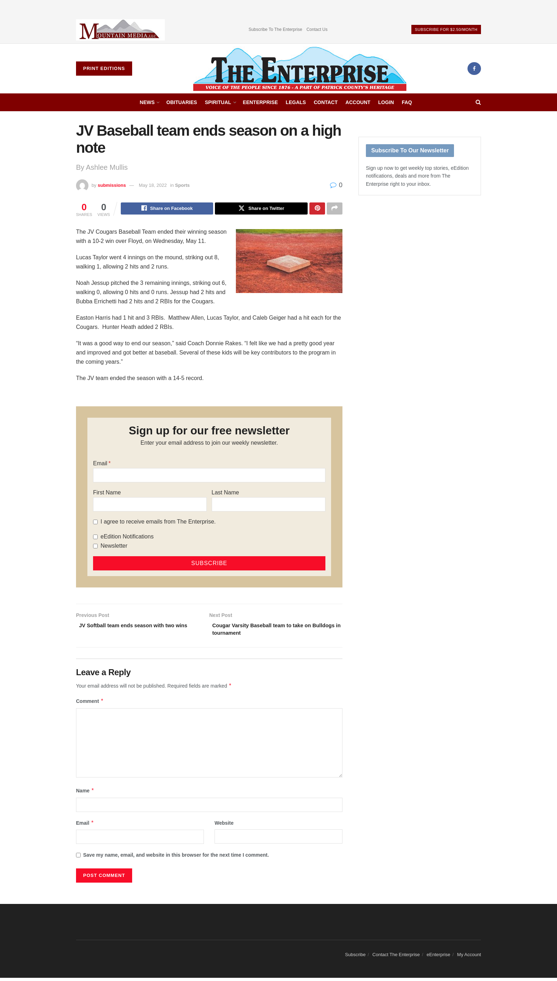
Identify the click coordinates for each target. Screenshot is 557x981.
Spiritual (218, 102)
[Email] (209, 476)
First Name (107, 493)
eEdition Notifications (127, 538)
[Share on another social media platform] (334, 209)
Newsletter (114, 547)
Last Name (225, 493)
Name (85, 794)
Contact (325, 102)
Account (358, 102)
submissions (112, 185)
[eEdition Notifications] (95, 538)
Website (224, 826)
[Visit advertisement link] (120, 29)
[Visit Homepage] (299, 68)
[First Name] (150, 505)
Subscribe (355, 958)
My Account (469, 958)
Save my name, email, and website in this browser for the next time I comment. (176, 858)
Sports (182, 185)
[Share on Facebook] (167, 209)
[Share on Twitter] (261, 209)
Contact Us (317, 29)
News (147, 102)
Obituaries (181, 102)
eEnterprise (260, 102)
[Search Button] (478, 102)
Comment (90, 705)
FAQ (407, 102)
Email (100, 464)
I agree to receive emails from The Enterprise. (158, 523)
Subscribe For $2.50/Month (446, 29)
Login (386, 102)
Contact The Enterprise (396, 958)
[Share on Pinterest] (317, 209)
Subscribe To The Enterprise (275, 29)
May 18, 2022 (153, 185)
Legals (296, 102)
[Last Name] (268, 505)
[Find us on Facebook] (474, 68)
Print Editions (104, 68)
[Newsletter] (95, 547)
